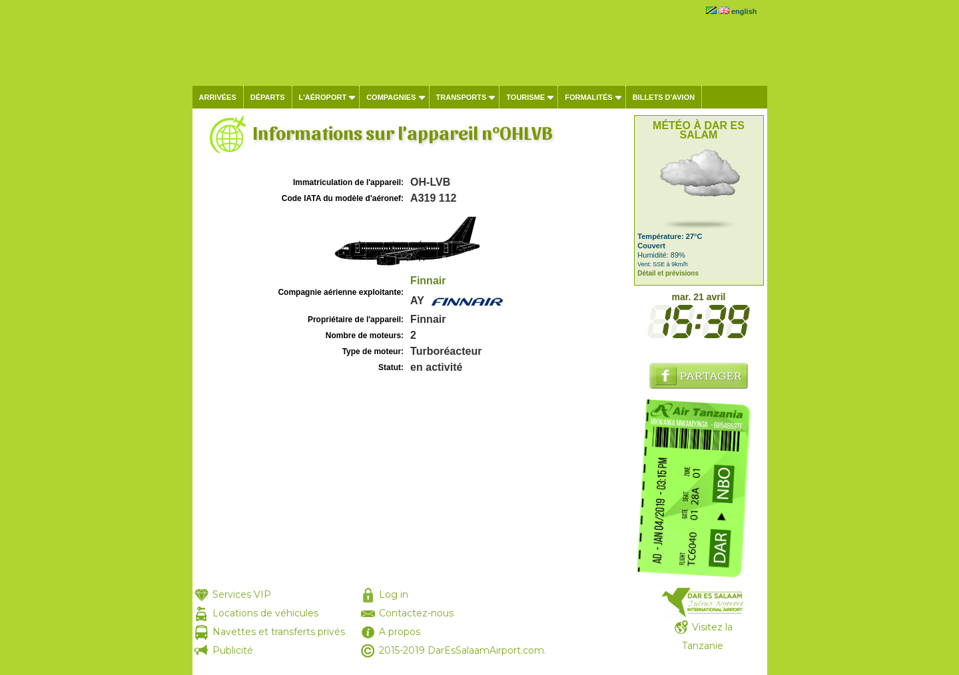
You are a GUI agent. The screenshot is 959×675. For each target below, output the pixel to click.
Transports (461, 97)
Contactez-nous (416, 613)
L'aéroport (323, 97)
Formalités (589, 97)
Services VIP (241, 594)
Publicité (232, 650)
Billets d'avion (664, 97)
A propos (399, 632)
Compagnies (391, 97)
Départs (267, 97)
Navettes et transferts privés (278, 632)
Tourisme (525, 97)
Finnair (428, 280)
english (744, 11)
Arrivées (217, 97)
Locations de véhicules (265, 613)
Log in (393, 594)
